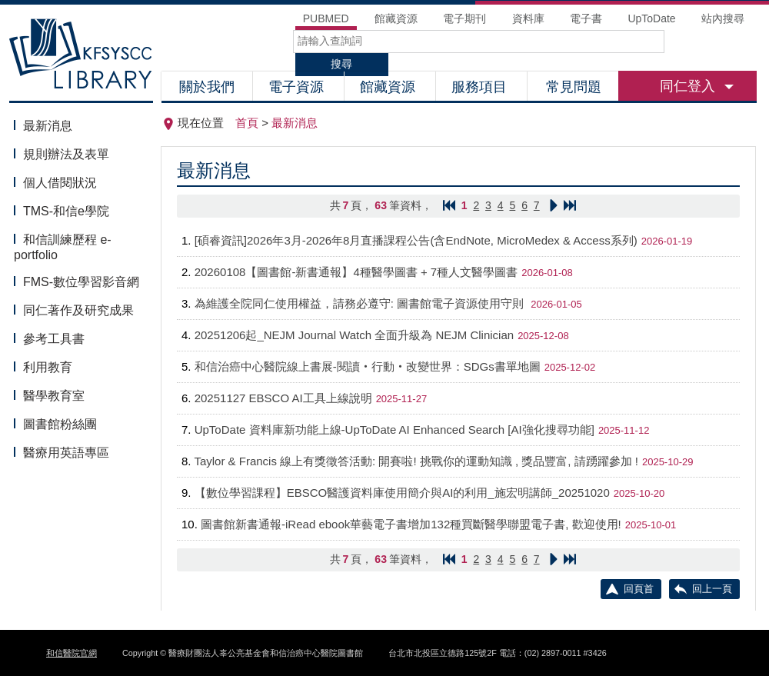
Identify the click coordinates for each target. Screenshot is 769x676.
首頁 (246, 122)
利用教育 (47, 367)
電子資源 (298, 87)
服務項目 (481, 87)
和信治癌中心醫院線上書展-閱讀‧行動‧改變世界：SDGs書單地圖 (368, 366)
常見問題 (573, 87)
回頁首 (639, 588)
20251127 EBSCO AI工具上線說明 (283, 398)
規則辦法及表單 (66, 154)
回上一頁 (712, 588)
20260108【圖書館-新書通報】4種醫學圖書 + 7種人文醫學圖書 (356, 271)
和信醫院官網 (71, 653)
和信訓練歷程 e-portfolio (63, 247)
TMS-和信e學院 (66, 211)
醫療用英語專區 (66, 452)
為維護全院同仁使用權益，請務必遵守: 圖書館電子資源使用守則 (361, 303)
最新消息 (47, 125)
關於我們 (207, 87)
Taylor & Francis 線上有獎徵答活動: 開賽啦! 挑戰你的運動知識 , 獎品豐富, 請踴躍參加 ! (416, 461)
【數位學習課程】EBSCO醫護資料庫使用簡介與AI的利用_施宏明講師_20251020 (402, 492)
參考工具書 (54, 338)
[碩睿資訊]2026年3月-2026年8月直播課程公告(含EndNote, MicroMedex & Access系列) (416, 240)
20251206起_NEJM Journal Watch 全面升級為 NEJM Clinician (354, 334)
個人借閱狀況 (60, 182)
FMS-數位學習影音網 (81, 281)
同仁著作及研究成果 (78, 310)
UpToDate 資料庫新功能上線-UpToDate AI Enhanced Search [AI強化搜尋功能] (394, 429)
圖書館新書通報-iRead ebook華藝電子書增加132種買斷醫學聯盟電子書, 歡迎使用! (411, 524)
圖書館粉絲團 (60, 424)
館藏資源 (389, 87)
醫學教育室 (54, 395)
